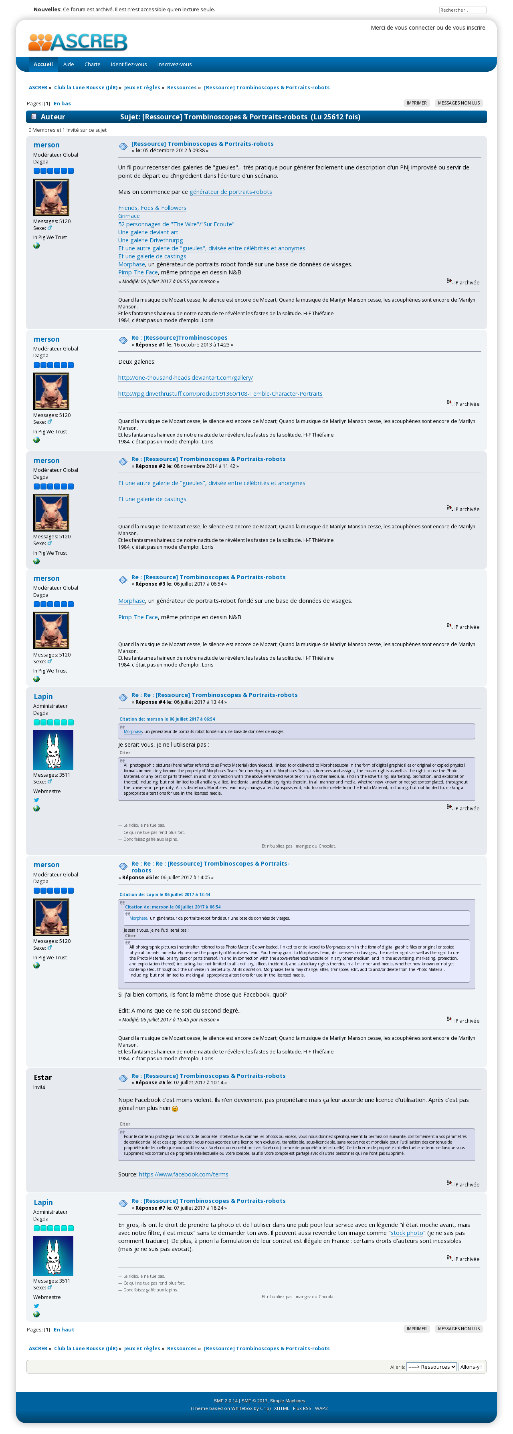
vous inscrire (469, 27)
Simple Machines (287, 1400)
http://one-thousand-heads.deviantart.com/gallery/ (185, 377)
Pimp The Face (138, 272)
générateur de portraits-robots (231, 191)
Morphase (131, 264)
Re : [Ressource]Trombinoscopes (179, 337)
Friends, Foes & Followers (152, 207)
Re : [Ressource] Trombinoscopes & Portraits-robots (208, 459)
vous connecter (415, 27)
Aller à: (397, 1367)
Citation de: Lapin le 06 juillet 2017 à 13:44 (164, 894)
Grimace (129, 216)
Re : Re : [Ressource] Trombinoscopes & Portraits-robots (214, 695)
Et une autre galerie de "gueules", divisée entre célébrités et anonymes (211, 248)
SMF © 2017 (255, 1400)
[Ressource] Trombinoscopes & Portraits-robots (202, 143)
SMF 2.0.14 (226, 1400)
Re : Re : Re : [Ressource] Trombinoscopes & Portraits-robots (210, 867)
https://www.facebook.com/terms (183, 1174)
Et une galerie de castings (152, 256)
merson (47, 144)
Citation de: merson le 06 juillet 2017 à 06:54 (167, 719)
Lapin (43, 696)
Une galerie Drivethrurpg (150, 240)
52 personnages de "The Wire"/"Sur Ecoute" (176, 224)
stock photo (407, 1233)
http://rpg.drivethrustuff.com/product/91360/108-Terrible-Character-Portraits (220, 393)
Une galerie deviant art (148, 232)
